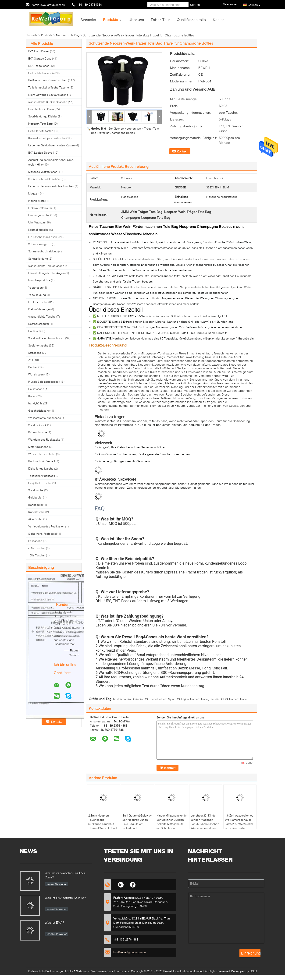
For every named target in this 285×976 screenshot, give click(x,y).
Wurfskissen (36, 374)
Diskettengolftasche (40, 468)
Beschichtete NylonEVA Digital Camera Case (179, 699)
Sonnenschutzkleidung (42, 251)
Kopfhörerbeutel (38, 323)
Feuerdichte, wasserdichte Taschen (51, 186)
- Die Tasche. (36, 548)
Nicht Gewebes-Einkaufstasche (48, 94)
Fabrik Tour (160, 19)
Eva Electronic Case (41, 109)
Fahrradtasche (37, 432)
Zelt (30, 360)
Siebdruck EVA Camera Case (228, 699)
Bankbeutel (35, 504)
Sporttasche (35, 490)
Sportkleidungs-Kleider (42, 116)
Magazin (33, 193)
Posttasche (35, 541)
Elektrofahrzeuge (39, 309)
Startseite (88, 19)
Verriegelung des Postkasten (46, 526)
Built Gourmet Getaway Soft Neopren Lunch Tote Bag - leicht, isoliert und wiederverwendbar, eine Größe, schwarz (137, 826)
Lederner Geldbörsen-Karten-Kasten (51, 145)
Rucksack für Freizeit (41, 461)
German (254, 5)
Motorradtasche (38, 447)
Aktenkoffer (35, 519)
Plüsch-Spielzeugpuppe (43, 381)
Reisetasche (36, 389)
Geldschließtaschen (41, 73)
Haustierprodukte (39, 280)
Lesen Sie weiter (56, 884)
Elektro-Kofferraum (40, 208)
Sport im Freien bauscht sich (46, 338)
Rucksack (34, 331)
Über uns (136, 19)
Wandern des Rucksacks (44, 439)
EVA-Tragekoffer (38, 65)
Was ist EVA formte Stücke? (65, 898)
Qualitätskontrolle (191, 19)
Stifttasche (34, 352)
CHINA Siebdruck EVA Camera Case (90, 971)
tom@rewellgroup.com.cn (48, 5)
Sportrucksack (37, 425)
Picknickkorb (36, 200)
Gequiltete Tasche (40, 483)
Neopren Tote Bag (67, 35)
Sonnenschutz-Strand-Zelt (44, 179)
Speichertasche (38, 345)
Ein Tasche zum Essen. (43, 237)
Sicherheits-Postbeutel (42, 533)
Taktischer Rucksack (41, 475)
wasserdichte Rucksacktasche (47, 102)
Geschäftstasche (39, 410)
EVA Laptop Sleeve (40, 152)
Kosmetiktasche (38, 229)
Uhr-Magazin (36, 222)
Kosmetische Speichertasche (47, 138)
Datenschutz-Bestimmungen (46, 971)
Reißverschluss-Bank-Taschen (47, 80)
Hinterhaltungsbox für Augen (46, 273)
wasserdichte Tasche (42, 316)
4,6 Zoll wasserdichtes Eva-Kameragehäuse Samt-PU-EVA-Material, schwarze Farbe (239, 822)
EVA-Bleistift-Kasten (40, 131)
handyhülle (35, 403)
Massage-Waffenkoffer (42, 171)
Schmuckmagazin (39, 244)
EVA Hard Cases (38, 51)
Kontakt (219, 19)
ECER (253, 971)
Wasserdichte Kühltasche (44, 418)
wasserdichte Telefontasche (46, 266)
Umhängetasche (39, 215)
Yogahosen (35, 287)
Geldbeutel (35, 497)
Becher (33, 367)
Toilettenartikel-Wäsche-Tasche (48, 87)
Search (195, 5)
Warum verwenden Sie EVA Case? (65, 875)
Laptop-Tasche (38, 302)
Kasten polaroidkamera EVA (131, 699)
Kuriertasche (36, 512)
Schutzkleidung (38, 258)
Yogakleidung (37, 295)
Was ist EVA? (54, 922)
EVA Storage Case (39, 58)
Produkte (110, 19)
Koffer (32, 396)
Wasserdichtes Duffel (41, 454)
